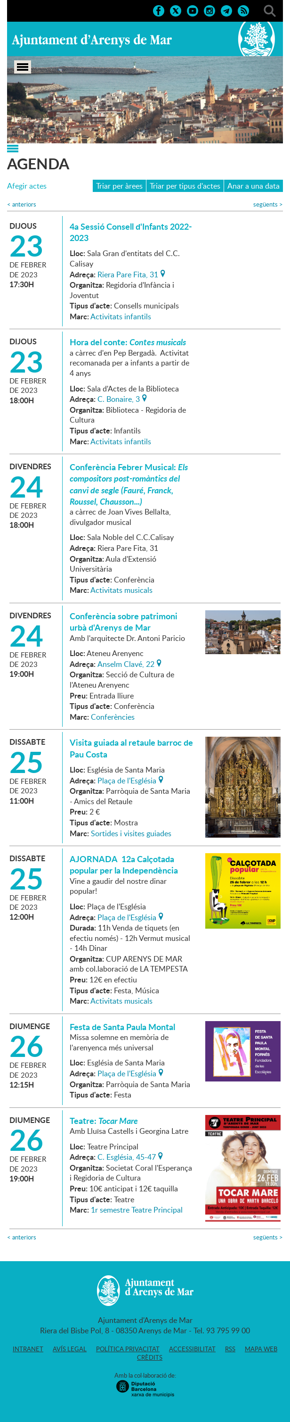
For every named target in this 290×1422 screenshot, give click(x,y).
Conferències (113, 717)
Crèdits (149, 1357)
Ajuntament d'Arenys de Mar (92, 40)
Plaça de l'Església (126, 779)
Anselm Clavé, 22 (125, 663)
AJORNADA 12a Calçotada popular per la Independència (124, 864)
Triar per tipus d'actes (185, 186)
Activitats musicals (121, 590)
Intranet (28, 1349)
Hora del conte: (128, 342)
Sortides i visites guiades (131, 833)
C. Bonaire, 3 (118, 398)
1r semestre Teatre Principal (137, 1210)
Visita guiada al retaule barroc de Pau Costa (131, 748)
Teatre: (104, 1120)
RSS (230, 1349)
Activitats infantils (120, 316)
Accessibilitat (192, 1349)
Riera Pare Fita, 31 (127, 273)
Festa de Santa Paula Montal (122, 1027)
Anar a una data (253, 186)
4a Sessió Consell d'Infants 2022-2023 (131, 232)
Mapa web (261, 1349)
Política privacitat (128, 1349)
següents (268, 204)
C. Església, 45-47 (126, 1156)
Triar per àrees (119, 186)
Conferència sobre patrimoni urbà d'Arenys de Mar (123, 621)
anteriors (21, 204)
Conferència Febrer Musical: (129, 484)
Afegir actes (27, 186)
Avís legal (70, 1349)
